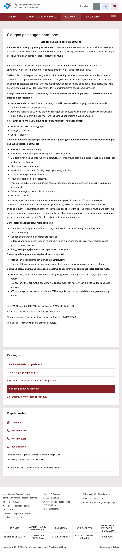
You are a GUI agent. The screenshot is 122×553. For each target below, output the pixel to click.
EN (114, 6)
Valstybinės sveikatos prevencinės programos (31, 380)
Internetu (16, 422)
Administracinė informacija (41, 17)
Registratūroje (18, 446)
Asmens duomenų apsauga (84, 536)
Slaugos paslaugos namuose (24, 388)
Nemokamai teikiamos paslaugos (24, 364)
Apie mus (13, 17)
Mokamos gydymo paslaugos (22, 372)
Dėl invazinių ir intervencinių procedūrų (27, 396)
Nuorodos (107, 537)
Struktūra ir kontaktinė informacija (107, 528)
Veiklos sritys (93, 17)
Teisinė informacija (14, 537)
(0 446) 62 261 (18, 438)
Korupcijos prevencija (37, 536)
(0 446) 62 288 (18, 430)
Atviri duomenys (61, 537)
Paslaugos (71, 17)
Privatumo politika (57, 547)
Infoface (115, 547)
